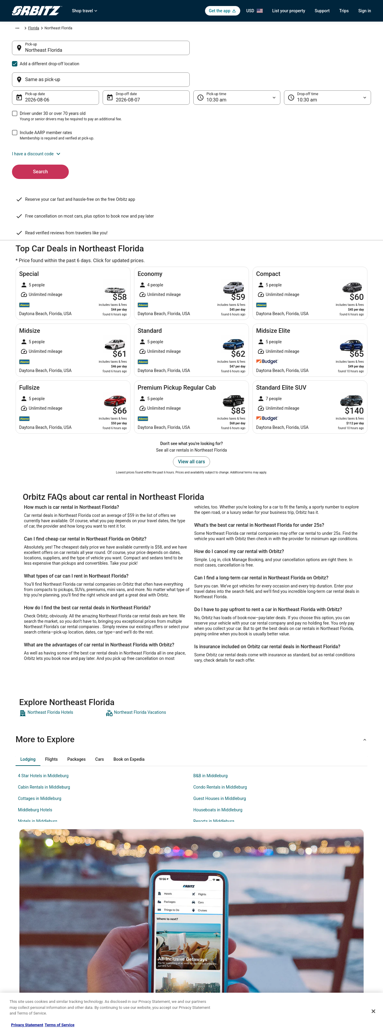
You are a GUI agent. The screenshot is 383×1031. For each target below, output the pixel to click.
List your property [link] (26, 922)
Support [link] (296, 903)
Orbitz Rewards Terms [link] (215, 941)
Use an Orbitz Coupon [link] (307, 941)
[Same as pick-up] (282, 51)
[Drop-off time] (327, 69)
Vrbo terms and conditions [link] (218, 931)
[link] (61, 654)
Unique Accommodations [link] (125, 979)
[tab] (28, 700)
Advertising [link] (21, 979)
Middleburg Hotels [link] (35, 751)
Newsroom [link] (20, 941)
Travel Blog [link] (113, 989)
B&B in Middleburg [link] (210, 717)
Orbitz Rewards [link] (24, 970)
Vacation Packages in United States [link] (133, 941)
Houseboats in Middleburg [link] (217, 751)
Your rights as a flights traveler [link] (314, 950)
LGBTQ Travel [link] (115, 970)
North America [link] (68, 29)
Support (322, 10)
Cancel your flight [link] (304, 922)
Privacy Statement (27, 1025)
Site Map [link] (19, 960)
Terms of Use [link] (208, 922)
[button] (191, 125)
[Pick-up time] (236, 69)
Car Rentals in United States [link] (127, 922)
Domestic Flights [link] (118, 931)
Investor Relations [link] (26, 950)
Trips (344, 10)
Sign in (364, 10)
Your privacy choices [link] (213, 950)
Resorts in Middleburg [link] (213, 762)
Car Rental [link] (43, 29)
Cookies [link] (203, 912)
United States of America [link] (105, 29)
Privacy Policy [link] (208, 903)
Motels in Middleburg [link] (37, 762)
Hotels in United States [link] (123, 903)
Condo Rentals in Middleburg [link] (220, 728)
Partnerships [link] (22, 931)
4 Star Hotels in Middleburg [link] (43, 717)
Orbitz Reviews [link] (116, 950)
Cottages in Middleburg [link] (39, 739)
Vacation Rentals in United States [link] (131, 912)
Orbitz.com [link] (21, 29)
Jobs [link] (16, 912)
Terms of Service (59, 1025)
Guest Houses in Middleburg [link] (219, 739)
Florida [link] (136, 29)
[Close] (373, 1011)
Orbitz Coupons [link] (117, 960)
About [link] (17, 903)
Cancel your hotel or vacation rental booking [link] (325, 912)
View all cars (191, 403)
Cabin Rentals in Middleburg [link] (44, 728)
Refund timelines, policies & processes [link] (321, 931)
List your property (288, 10)
